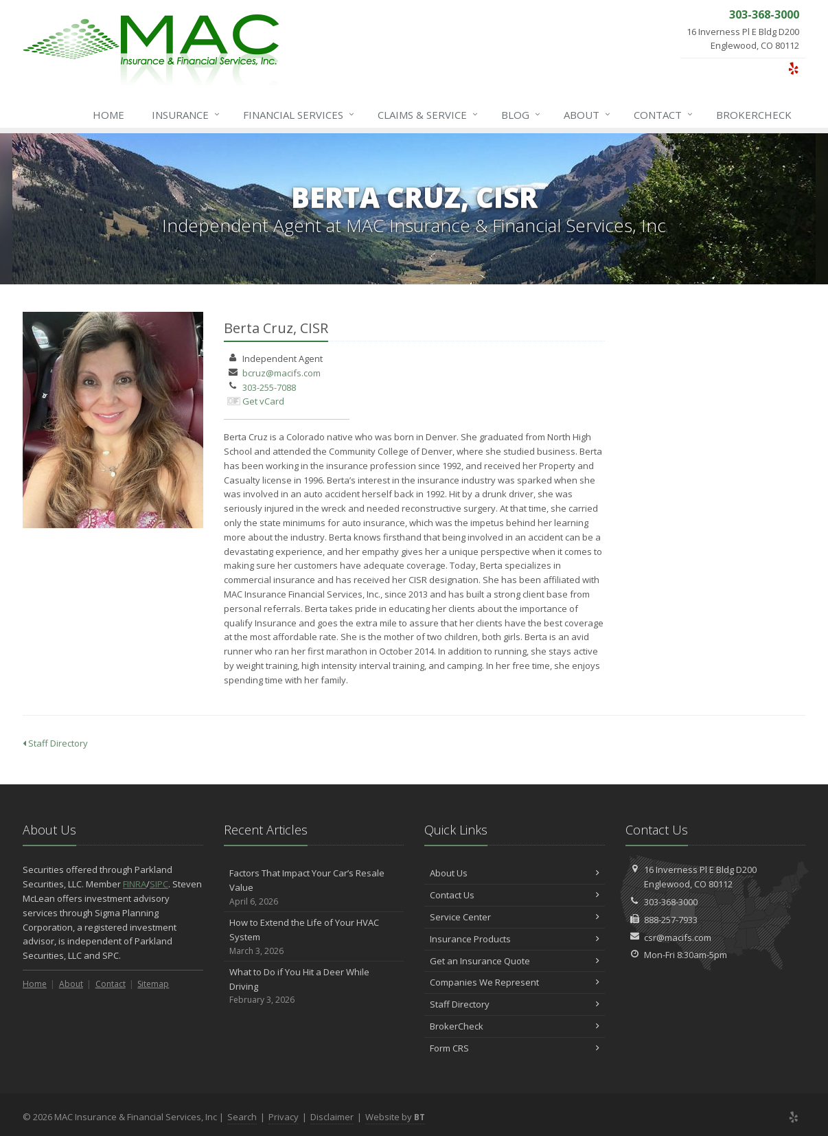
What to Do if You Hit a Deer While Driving (314, 986)
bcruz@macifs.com (281, 373)
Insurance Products (514, 939)
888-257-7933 (671, 919)
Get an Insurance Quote (514, 961)
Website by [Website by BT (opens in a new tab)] (395, 1117)
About (588, 114)
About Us (514, 873)
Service (428, 114)
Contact (664, 114)
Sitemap (153, 984)
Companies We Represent (514, 982)
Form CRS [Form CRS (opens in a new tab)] (514, 1048)
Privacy (283, 1117)
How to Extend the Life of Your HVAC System (314, 936)
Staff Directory (55, 743)
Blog (521, 114)
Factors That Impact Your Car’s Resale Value (314, 887)
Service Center (514, 917)
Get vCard (263, 401)
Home (108, 115)
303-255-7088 (269, 387)
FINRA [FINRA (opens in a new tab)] (134, 884)
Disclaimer (332, 1117)
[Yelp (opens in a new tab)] (793, 68)
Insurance (186, 114)
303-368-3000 (671, 902)
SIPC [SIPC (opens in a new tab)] (159, 884)
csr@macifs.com (677, 937)
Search (242, 1117)
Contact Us (514, 895)
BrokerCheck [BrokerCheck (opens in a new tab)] (754, 115)
